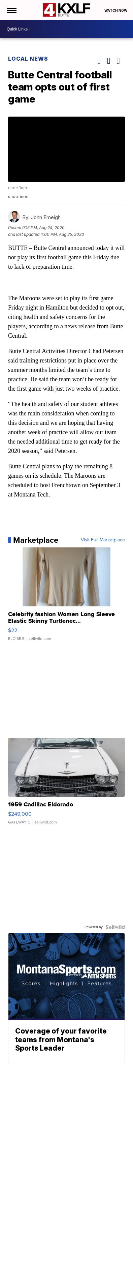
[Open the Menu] (11, 10)
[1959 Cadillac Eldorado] (66, 784)
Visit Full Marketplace (103, 540)
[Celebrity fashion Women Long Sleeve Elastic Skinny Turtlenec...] (66, 597)
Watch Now (116, 10)
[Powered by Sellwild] (115, 927)
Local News (28, 58)
